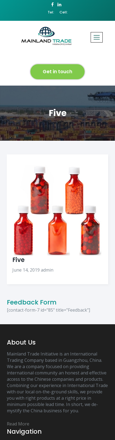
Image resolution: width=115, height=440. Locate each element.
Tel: (51, 12)
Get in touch (57, 71)
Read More (18, 424)
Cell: (63, 12)
